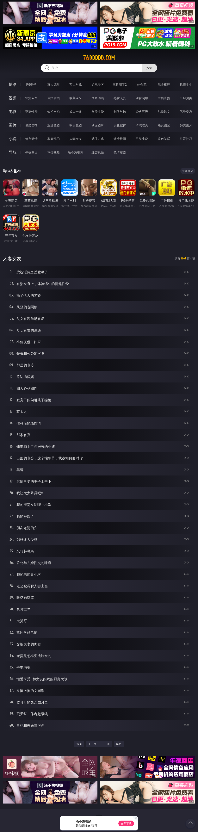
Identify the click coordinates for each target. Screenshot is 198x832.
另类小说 (142, 139)
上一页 (92, 744)
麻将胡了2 (120, 84)
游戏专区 (97, 84)
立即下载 (126, 823)
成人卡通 (75, 111)
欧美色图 (75, 125)
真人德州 (53, 84)
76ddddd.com (99, 58)
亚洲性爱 (31, 111)
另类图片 (186, 125)
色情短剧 (120, 152)
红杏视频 (97, 152)
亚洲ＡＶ (31, 98)
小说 (12, 138)
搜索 (149, 68)
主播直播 (164, 98)
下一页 (106, 744)
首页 (79, 744)
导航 (12, 152)
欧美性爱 (97, 111)
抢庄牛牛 (186, 84)
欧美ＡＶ (75, 98)
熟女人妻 (120, 98)
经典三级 (142, 111)
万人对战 (75, 84)
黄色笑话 (164, 139)
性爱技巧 (186, 139)
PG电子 (31, 84)
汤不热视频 (75, 152)
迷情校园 (120, 139)
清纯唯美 (142, 125)
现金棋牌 (164, 84)
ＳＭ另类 (186, 98)
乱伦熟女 (164, 111)
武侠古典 (97, 139)
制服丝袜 (120, 111)
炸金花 (141, 84)
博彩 (12, 84)
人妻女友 (75, 139)
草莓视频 (53, 152)
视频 (12, 98)
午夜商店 (31, 152)
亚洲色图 (53, 125)
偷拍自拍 (53, 111)
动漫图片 (97, 125)
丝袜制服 (142, 98)
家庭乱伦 (53, 139)
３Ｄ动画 (97, 98)
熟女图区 (164, 125)
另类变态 (186, 111)
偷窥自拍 (31, 125)
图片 (12, 125)
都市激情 (31, 139)
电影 (12, 111)
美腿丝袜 (120, 125)
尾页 (118, 744)
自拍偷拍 (53, 98)
